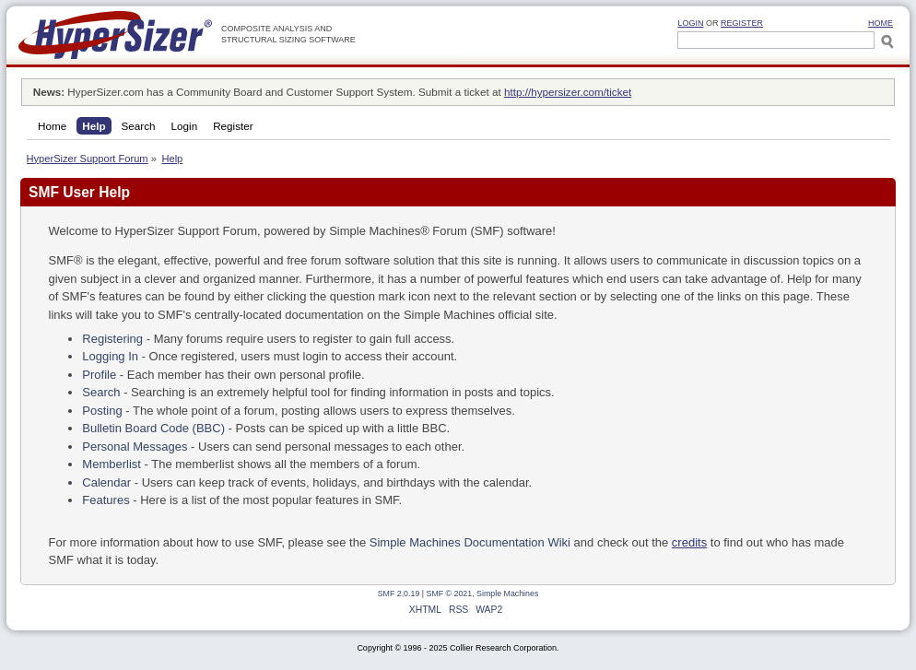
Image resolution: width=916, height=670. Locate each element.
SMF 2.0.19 (399, 593)
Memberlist (111, 464)
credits (689, 542)
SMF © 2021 (450, 593)
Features (105, 500)
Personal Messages (134, 446)
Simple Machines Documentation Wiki (470, 542)
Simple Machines (507, 593)
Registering (112, 339)
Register (742, 23)
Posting (102, 410)
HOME (880, 23)
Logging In (110, 356)
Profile (99, 375)
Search (101, 392)
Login (690, 23)
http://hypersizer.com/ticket (567, 92)
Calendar (106, 482)
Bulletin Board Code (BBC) (153, 428)
